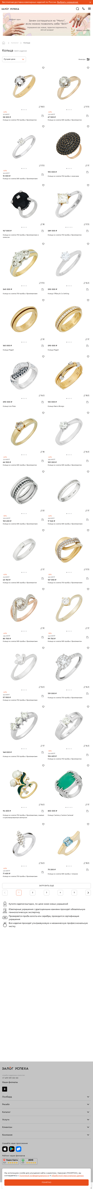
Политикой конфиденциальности (34, 1176)
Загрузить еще (46, 886)
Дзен (4, 964)
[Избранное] (43, 67)
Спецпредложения (10, 1093)
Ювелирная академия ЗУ (13, 1121)
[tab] (21, 109)
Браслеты (6, 1035)
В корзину (42, 115)
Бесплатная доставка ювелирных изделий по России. (29, 2)
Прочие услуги (9, 1004)
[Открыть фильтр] (88, 59)
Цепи (4, 1036)
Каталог (15, 43)
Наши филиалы (10, 958)
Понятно (46, 1182)
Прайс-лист (7, 977)
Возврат (6, 1089)
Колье (5, 1039)
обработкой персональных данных (67, 1176)
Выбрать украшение (68, 2)
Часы (4, 1040)
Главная (4, 43)
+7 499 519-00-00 (10, 953)
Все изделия (8, 1031)
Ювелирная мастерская (13, 1076)
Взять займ (7, 1003)
